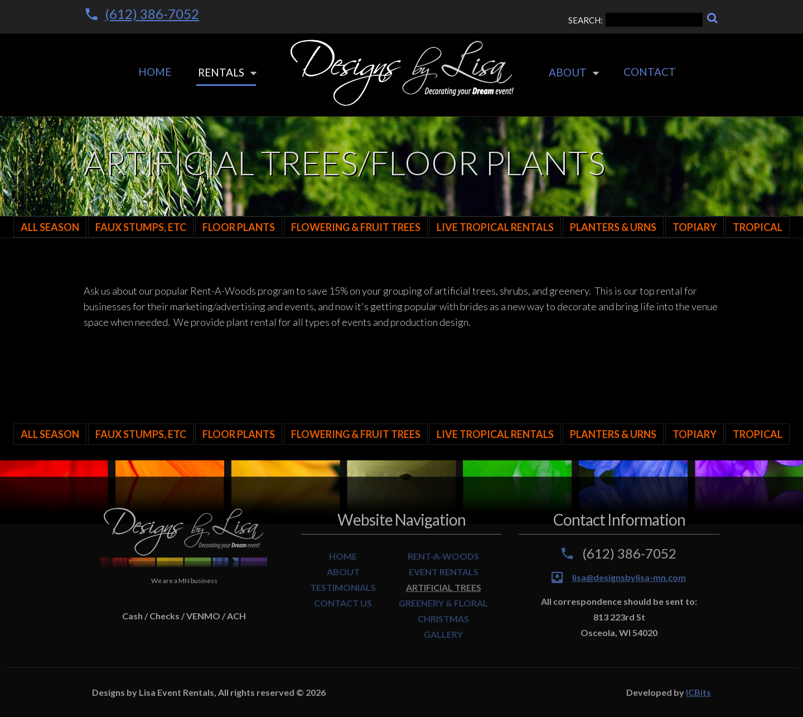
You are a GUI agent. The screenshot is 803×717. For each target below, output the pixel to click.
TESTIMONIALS (343, 587)
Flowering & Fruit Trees (355, 227)
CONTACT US (343, 603)
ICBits (698, 692)
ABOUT (343, 571)
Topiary (695, 227)
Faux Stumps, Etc (140, 227)
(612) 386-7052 (152, 14)
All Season (50, 227)
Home (154, 71)
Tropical (757, 227)
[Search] (712, 18)
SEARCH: (635, 20)
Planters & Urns (613, 227)
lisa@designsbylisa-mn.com (629, 577)
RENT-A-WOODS (443, 556)
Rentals (221, 72)
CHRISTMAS (443, 618)
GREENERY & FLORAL (443, 603)
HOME (343, 556)
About (568, 72)
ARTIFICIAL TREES (443, 587)
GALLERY (443, 634)
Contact (649, 71)
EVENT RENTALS (443, 571)
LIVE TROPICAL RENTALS (495, 227)
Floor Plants (238, 227)
